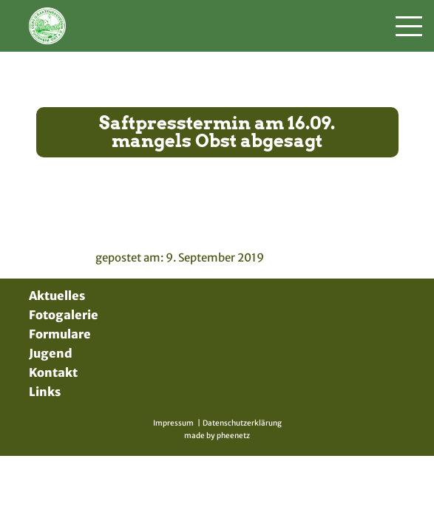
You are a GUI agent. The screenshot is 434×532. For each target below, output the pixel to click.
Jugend (50, 353)
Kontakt (53, 372)
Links (45, 391)
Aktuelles (57, 295)
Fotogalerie (63, 314)
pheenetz (233, 435)
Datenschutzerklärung (242, 423)
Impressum (173, 423)
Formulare (60, 334)
